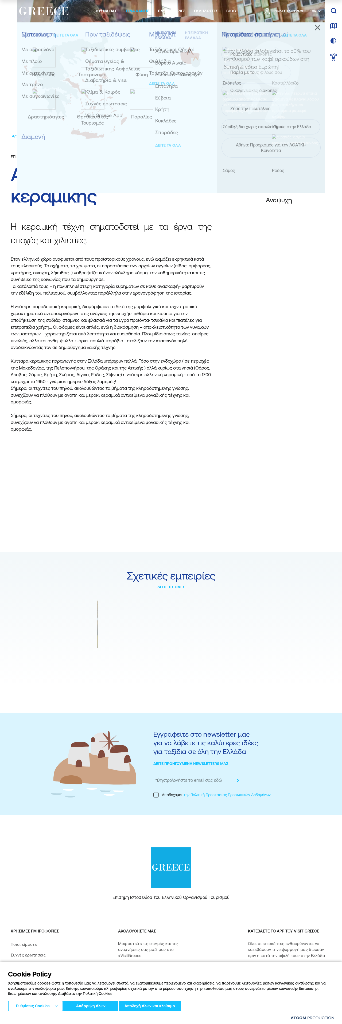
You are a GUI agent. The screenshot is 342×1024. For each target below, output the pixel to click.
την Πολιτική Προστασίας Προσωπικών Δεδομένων (227, 795)
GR (314, 11)
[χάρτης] (333, 26)
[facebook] (123, 972)
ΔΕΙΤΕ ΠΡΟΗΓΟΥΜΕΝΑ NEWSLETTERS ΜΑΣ (190, 763)
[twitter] (159, 972)
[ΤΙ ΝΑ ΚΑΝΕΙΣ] (137, 11)
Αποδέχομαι (212, 794)
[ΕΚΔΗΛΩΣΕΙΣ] (206, 11)
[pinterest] (123, 987)
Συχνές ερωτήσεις (28, 955)
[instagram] (142, 972)
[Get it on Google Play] (266, 988)
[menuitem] (105, 11)
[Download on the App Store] (266, 972)
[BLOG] (231, 11)
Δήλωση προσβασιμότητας (36, 998)
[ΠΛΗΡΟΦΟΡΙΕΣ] (172, 11)
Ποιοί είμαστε (24, 944)
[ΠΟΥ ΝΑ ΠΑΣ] (105, 11)
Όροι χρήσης (117, 1018)
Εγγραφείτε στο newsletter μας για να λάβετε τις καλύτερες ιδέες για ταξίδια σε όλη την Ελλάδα (205, 742)
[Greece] (43, 10)
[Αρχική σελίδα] (23, 136)
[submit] (237, 780)
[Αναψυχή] (69, 136)
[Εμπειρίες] (48, 136)
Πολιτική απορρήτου (87, 1018)
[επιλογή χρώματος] (333, 41)
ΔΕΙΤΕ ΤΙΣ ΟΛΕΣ (171, 587)
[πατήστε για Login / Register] (284, 11)
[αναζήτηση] (334, 11)
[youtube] (176, 972)
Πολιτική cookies (144, 1018)
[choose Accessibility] (333, 57)
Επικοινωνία (22, 976)
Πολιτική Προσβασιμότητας (37, 987)
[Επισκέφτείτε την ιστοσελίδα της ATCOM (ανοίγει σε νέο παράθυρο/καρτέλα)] (310, 1018)
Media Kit (19, 965)
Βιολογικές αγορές (117, 656)
